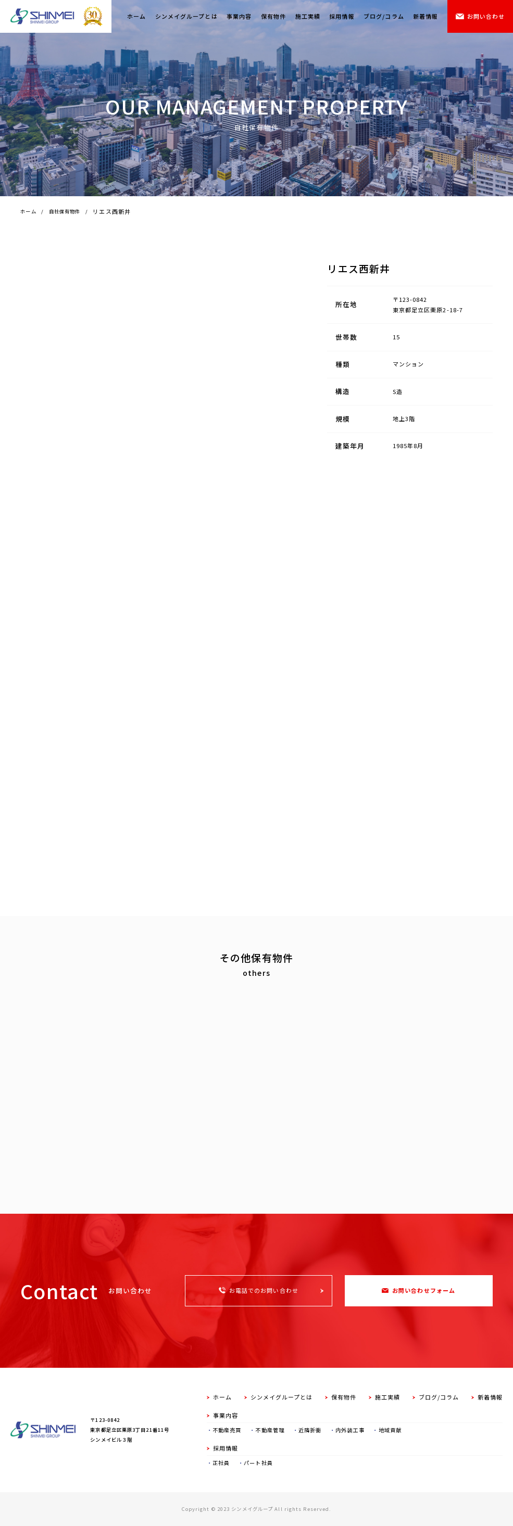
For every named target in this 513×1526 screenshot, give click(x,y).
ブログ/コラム (384, 16)
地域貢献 (390, 1430)
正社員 (221, 1463)
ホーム (136, 16)
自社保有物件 (65, 211)
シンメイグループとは (186, 16)
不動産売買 (227, 1430)
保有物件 (273, 16)
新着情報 (425, 16)
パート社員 (258, 1463)
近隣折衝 (309, 1430)
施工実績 (307, 16)
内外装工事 (350, 1430)
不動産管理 (269, 1430)
